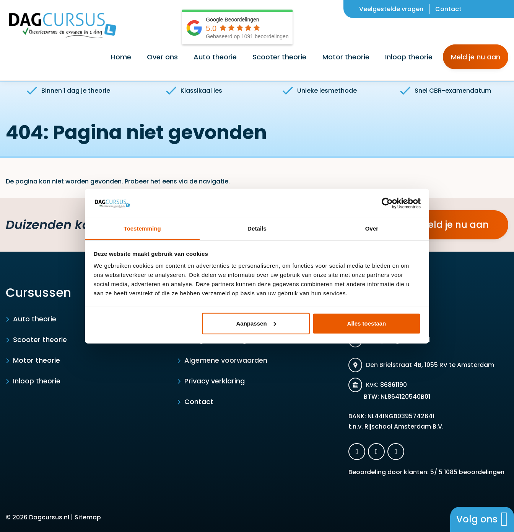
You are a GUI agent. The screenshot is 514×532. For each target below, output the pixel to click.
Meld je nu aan (475, 57)
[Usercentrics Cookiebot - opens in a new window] (387, 203)
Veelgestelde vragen (391, 9)
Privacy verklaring (214, 381)
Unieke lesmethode (320, 90)
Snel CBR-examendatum (445, 90)
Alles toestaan (366, 323)
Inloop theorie (36, 381)
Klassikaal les (194, 90)
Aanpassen (256, 323)
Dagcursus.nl (49, 517)
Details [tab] (257, 228)
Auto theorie (34, 319)
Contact (448, 9)
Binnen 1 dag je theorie (68, 90)
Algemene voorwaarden (225, 360)
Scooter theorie (40, 339)
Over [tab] (372, 228)
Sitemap (88, 517)
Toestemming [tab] (142, 228)
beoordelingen (473, 472)
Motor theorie (36, 360)
